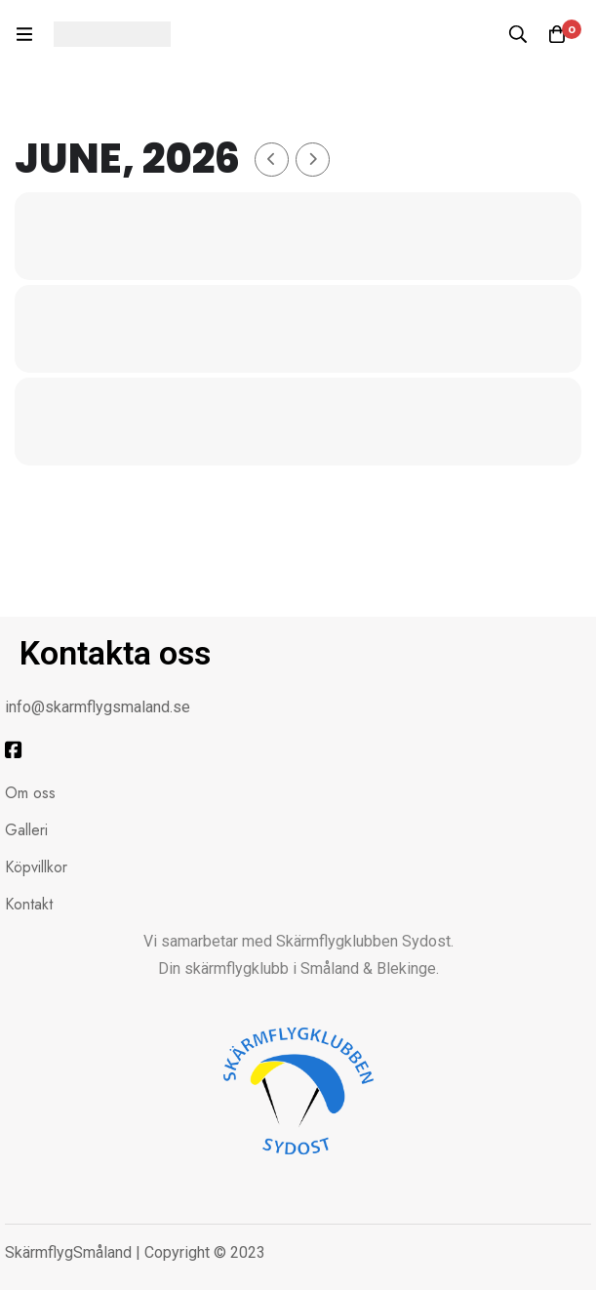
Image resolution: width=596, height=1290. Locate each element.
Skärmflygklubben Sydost (363, 941)
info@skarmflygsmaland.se (97, 707)
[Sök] (517, 34)
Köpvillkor (36, 867)
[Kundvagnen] (556, 34)
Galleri (26, 830)
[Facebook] (13, 750)
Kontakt (29, 904)
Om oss (30, 793)
